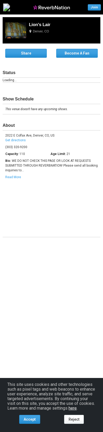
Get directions (15, 140)
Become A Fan (77, 53)
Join (94, 7)
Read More (13, 177)
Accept (30, 419)
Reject (74, 419)
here (73, 408)
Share (26, 53)
